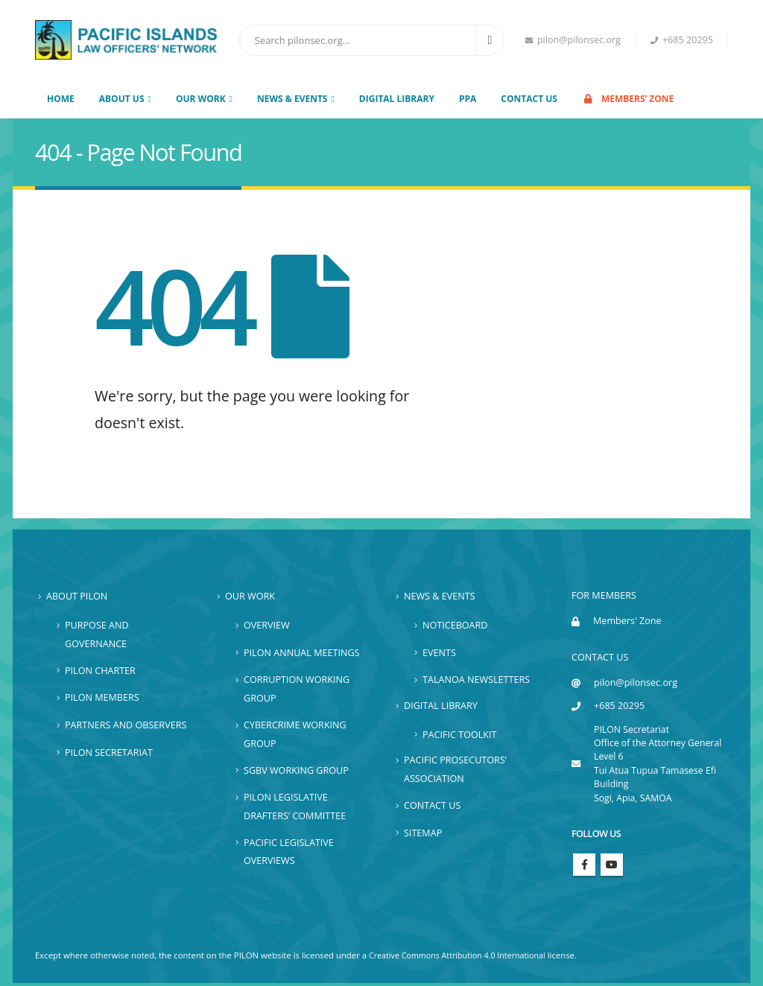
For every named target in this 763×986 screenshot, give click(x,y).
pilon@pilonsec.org (573, 40)
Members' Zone (627, 620)
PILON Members (102, 697)
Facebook (584, 867)
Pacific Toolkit (459, 734)
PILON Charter (100, 670)
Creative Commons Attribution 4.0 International (462, 958)
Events (439, 652)
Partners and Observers (125, 725)
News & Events (439, 596)
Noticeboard (454, 625)
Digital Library (396, 98)
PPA (467, 98)
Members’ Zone (628, 98)
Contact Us (529, 98)
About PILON (76, 596)
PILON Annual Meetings (301, 652)
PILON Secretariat (109, 751)
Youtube (612, 867)
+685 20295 (681, 40)
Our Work (250, 596)
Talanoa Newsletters (476, 679)
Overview (267, 625)
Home (61, 98)
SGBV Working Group (296, 769)
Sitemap (423, 832)
